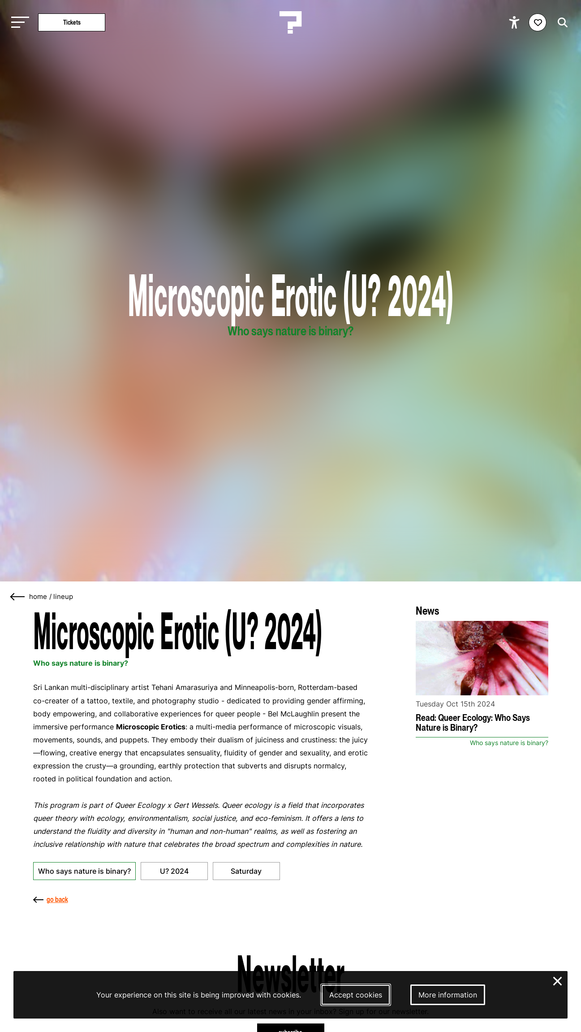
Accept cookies (355, 994)
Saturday (246, 871)
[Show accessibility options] (515, 22)
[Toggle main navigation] (18, 22)
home (38, 597)
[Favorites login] (538, 22)
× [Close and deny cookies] (557, 980)
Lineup (63, 597)
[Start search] (560, 22)
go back (50, 899)
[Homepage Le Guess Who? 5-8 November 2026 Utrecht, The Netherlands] (291, 22)
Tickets (72, 22)
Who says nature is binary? (84, 871)
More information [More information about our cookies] (447, 994)
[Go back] (18, 597)
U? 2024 (174, 871)
